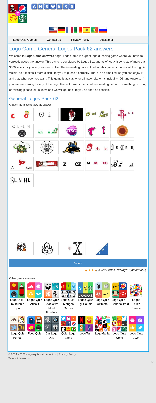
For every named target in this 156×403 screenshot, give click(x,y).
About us (51, 354)
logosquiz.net (36, 354)
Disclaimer (106, 39)
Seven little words (19, 358)
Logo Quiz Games (25, 39)
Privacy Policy (80, 39)
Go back (78, 263)
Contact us (54, 39)
